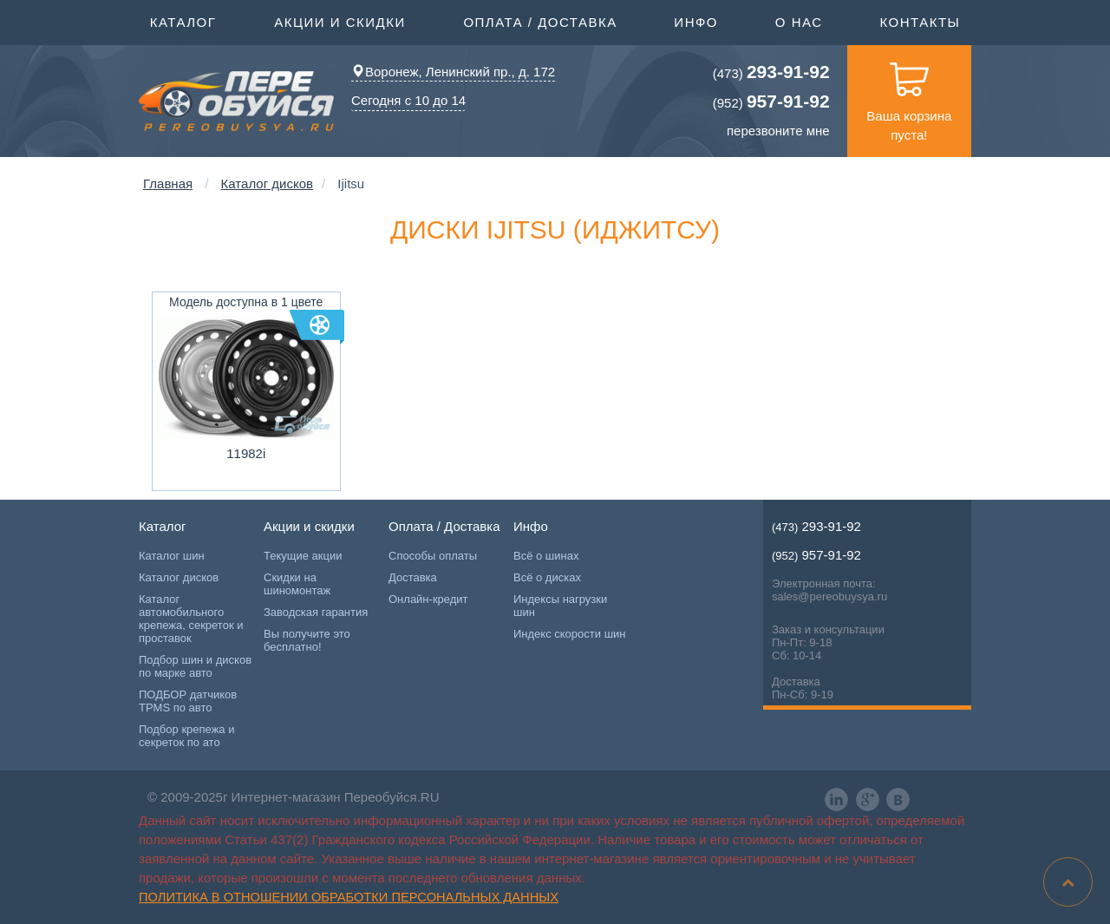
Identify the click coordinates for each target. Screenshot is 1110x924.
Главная (168, 183)
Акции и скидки (340, 20)
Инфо (696, 20)
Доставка (412, 577)
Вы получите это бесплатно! (307, 640)
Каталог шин (172, 555)
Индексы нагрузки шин (560, 606)
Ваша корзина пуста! (908, 93)
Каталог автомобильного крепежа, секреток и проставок (191, 619)
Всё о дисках (547, 577)
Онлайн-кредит (428, 599)
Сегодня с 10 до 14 (408, 100)
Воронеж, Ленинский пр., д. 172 (453, 71)
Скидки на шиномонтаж (297, 584)
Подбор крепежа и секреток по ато (186, 736)
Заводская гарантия (316, 612)
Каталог (183, 20)
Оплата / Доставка (540, 20)
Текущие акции (303, 555)
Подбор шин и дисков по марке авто (195, 666)
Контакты (919, 22)
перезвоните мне (778, 130)
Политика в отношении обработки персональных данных (348, 897)
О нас (799, 22)
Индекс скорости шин (569, 633)
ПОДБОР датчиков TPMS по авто (188, 701)
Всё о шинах (545, 555)
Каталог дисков (267, 183)
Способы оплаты (432, 555)
